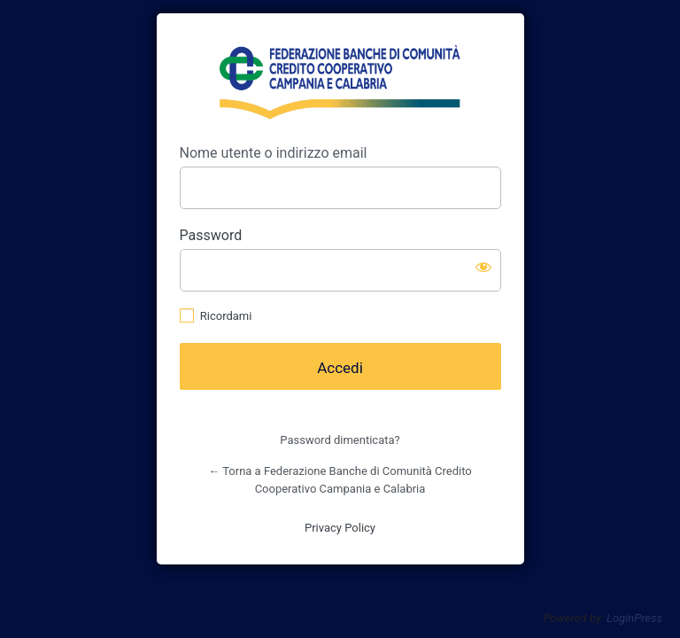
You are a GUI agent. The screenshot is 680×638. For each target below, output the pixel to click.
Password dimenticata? (339, 440)
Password (211, 235)
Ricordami (226, 316)
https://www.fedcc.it (340, 78)
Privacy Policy (340, 527)
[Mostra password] (483, 266)
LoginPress (634, 618)
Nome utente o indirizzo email (273, 152)
